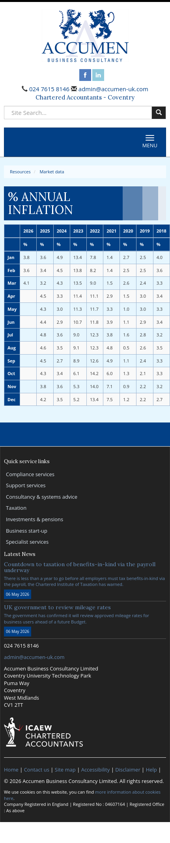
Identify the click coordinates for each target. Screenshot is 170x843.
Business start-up (26, 530)
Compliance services (30, 474)
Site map (65, 769)
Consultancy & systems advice (41, 496)
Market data (51, 172)
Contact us (36, 769)
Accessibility (95, 769)
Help (151, 769)
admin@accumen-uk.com (112, 89)
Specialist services (27, 541)
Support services (25, 485)
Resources (20, 172)
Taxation (16, 507)
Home (11, 769)
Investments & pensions (34, 519)
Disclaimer (127, 769)
